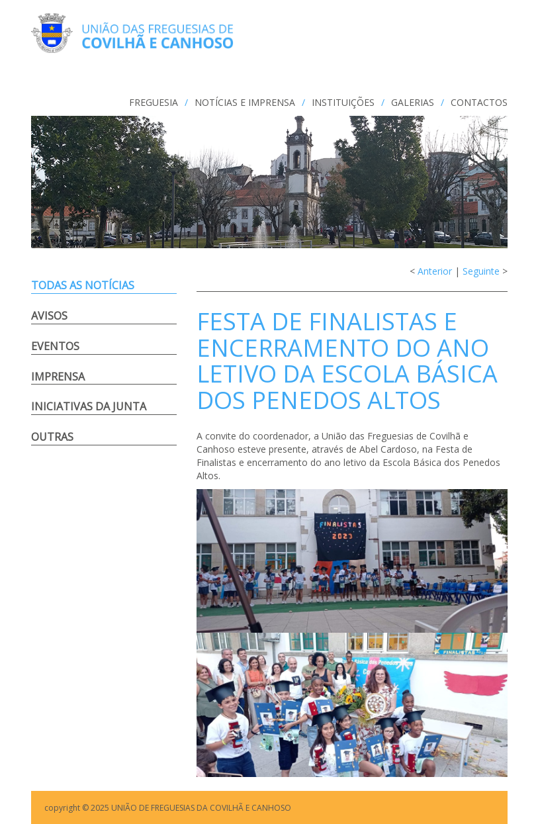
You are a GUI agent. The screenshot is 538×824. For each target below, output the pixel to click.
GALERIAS (412, 102)
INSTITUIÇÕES (343, 102)
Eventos (55, 346)
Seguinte (481, 271)
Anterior (435, 271)
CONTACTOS (479, 102)
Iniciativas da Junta (88, 406)
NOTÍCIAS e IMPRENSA (245, 102)
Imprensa (58, 376)
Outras (52, 437)
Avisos (49, 315)
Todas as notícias (82, 285)
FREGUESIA (153, 102)
